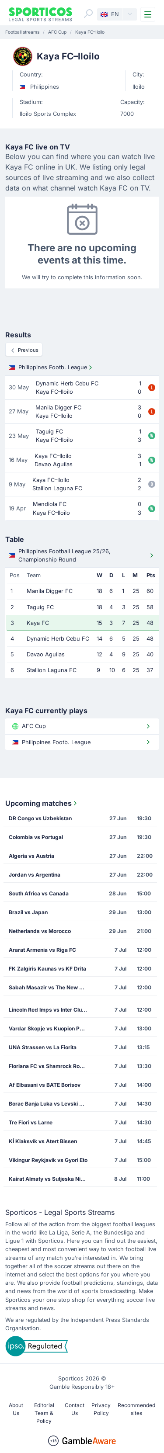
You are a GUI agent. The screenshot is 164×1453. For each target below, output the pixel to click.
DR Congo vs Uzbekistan (40, 818)
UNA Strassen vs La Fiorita (43, 1047)
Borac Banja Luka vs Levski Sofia (50, 1103)
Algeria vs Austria (31, 856)
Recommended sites (136, 1409)
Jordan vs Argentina (34, 874)
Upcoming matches (42, 803)
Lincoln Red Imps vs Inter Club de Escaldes (51, 1009)
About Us (16, 1409)
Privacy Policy (101, 1409)
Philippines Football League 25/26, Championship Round (82, 555)
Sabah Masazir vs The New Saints (51, 987)
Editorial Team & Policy (44, 1413)
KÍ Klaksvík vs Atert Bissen (43, 1141)
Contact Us (74, 1409)
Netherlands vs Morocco (40, 931)
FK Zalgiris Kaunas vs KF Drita (47, 968)
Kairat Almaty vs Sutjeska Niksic (50, 1179)
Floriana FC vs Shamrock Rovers (50, 1066)
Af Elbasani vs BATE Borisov (44, 1085)
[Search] (88, 13)
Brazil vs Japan (28, 912)
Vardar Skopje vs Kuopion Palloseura (51, 1028)
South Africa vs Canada (39, 893)
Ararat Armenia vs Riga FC (42, 950)
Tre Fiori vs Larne (30, 1122)
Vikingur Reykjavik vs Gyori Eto (48, 1160)
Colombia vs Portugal (36, 837)
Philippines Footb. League (51, 367)
